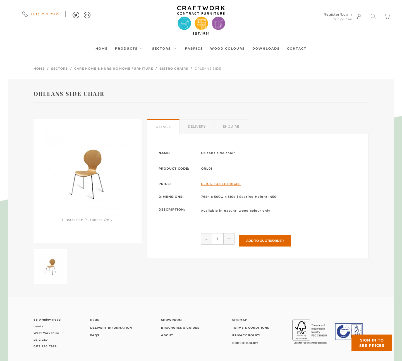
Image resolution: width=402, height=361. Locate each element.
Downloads (266, 48)
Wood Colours (227, 48)
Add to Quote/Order (265, 238)
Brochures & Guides (180, 328)
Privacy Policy (246, 335)
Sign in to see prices (368, 339)
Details (163, 127)
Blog (95, 320)
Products (130, 48)
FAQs (94, 335)
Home (101, 48)
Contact (297, 48)
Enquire (231, 126)
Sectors (165, 48)
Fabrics (194, 48)
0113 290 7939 (41, 14)
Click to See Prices (221, 184)
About (167, 335)
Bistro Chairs (173, 68)
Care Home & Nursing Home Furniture (113, 68)
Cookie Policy (245, 343)
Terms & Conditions (250, 328)
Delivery (197, 126)
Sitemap (239, 320)
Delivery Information (111, 328)
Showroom (171, 320)
